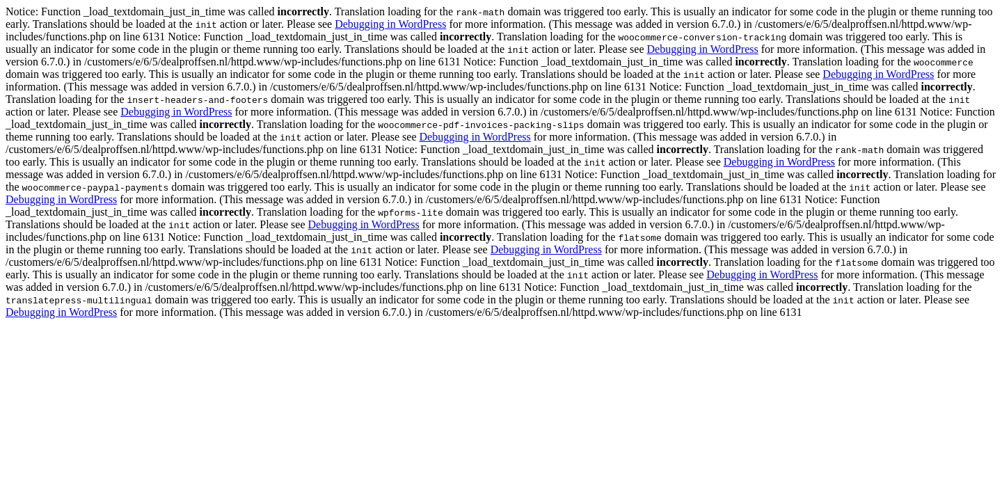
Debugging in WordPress (390, 24)
